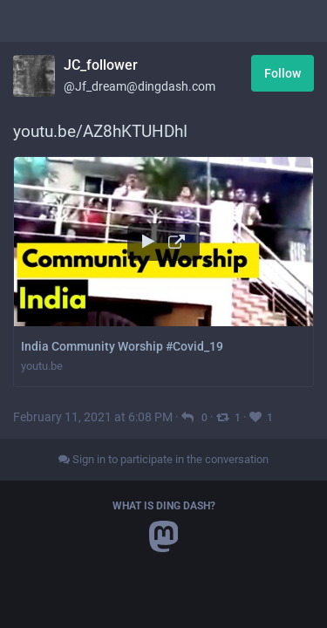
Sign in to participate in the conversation (163, 459)
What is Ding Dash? (163, 506)
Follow (282, 73)
